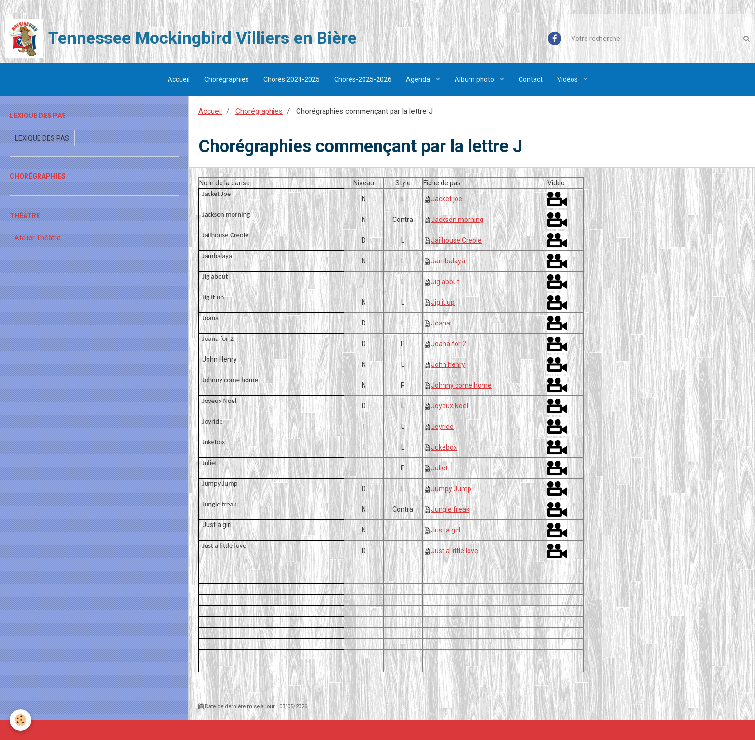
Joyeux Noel (449, 406)
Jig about (445, 282)
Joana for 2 (448, 344)
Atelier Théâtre (37, 238)
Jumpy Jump (451, 489)
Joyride (442, 426)
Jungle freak (450, 509)
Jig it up (443, 302)
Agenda (418, 79)
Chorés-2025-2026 (362, 79)
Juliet (439, 468)
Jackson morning (457, 219)
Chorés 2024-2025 (291, 79)
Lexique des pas (42, 138)
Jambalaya (448, 261)
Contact (531, 79)
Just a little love (454, 551)
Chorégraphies (226, 79)
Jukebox (444, 447)
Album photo (475, 79)
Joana (440, 323)
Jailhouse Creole (456, 240)
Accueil (179, 79)
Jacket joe (446, 199)
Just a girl (445, 530)
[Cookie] (20, 720)
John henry (448, 364)
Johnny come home (461, 385)
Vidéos (568, 79)
